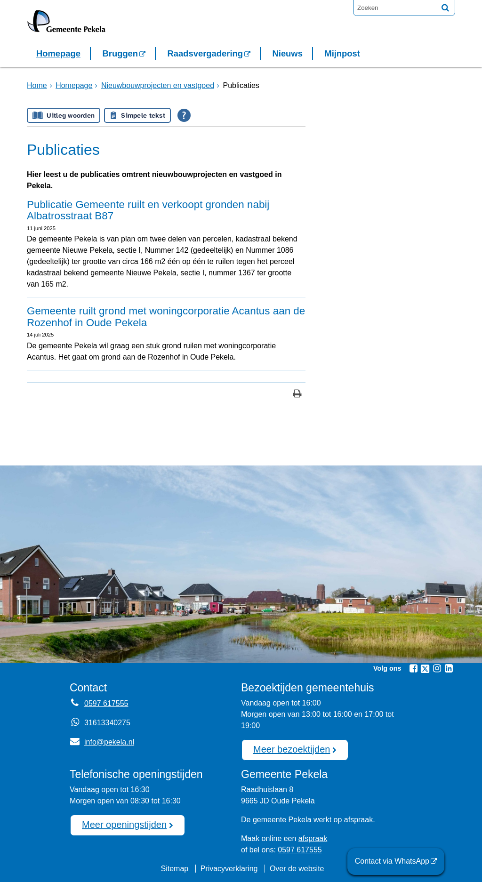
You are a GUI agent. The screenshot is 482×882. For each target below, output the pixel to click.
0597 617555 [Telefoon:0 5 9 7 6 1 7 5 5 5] (106, 703)
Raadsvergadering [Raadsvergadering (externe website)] (205, 53)
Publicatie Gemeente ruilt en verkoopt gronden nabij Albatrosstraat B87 (148, 210)
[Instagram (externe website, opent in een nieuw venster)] (437, 668)
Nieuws (287, 53)
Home (37, 85)
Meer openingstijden (124, 824)
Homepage (58, 53)
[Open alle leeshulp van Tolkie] (184, 115)
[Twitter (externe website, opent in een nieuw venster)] (425, 668)
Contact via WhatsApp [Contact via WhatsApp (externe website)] (392, 861)
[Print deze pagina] (297, 395)
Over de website (297, 869)
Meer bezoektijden (291, 749)
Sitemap (174, 869)
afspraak (312, 838)
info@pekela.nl (102, 742)
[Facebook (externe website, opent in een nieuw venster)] (413, 668)
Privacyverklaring (229, 869)
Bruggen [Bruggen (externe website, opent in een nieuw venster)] (120, 53)
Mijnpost (342, 53)
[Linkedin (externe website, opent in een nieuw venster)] (448, 668)
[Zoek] (445, 7)
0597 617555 (299, 850)
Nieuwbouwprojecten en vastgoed (157, 85)
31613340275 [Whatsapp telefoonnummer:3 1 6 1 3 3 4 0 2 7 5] (107, 723)
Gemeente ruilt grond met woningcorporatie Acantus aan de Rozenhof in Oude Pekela (166, 317)
